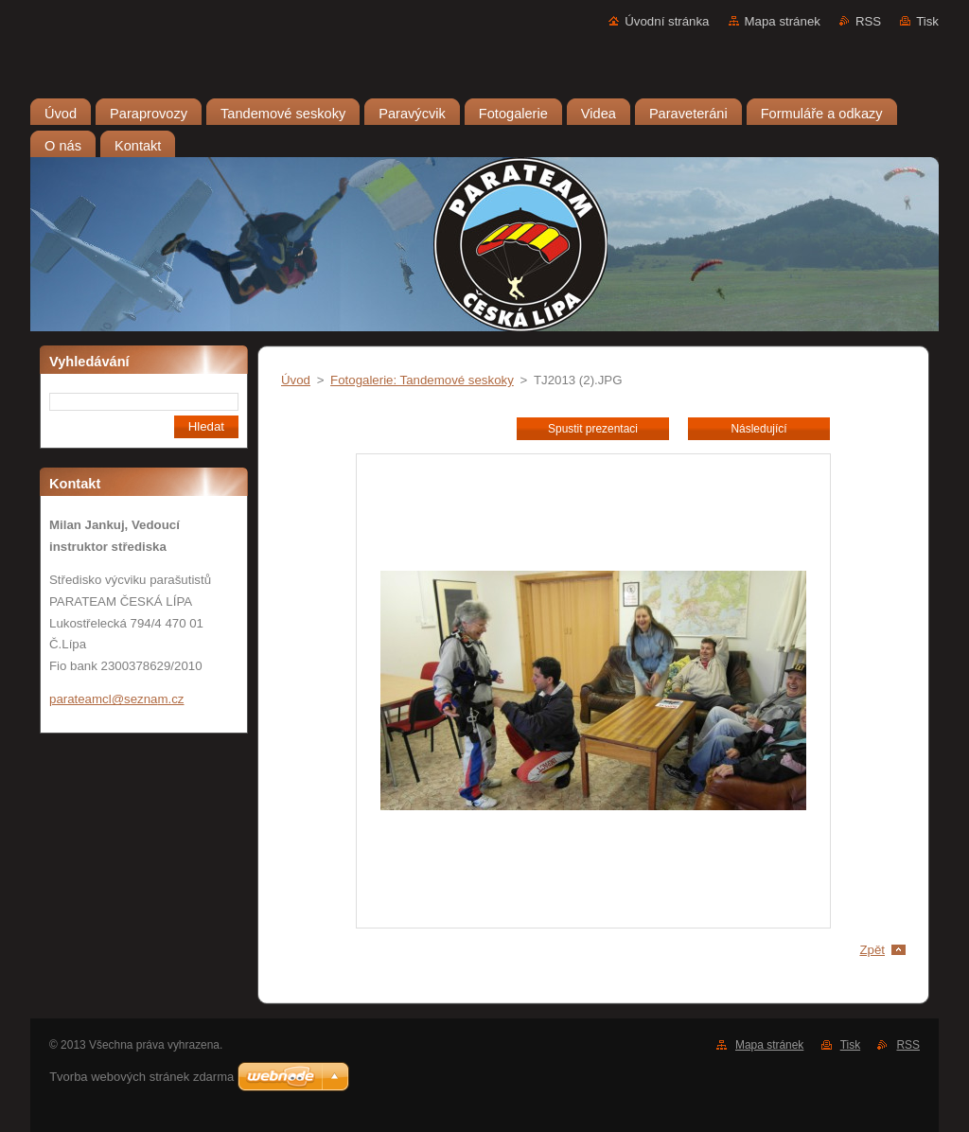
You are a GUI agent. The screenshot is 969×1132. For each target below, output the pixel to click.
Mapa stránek (782, 21)
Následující (758, 428)
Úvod (295, 380)
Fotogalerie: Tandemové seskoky (422, 380)
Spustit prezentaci (593, 428)
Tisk (927, 21)
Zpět (872, 950)
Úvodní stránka (667, 21)
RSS (868, 21)
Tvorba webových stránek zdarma (141, 1077)
